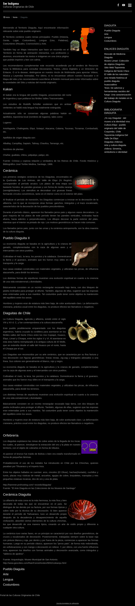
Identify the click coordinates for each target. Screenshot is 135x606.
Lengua (8, 579)
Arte (6, 574)
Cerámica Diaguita (17, 494)
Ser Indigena (11, 3)
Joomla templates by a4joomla (67, 603)
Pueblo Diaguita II (16, 238)
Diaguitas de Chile (17, 313)
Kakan (8, 89)
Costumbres (11, 584)
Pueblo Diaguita (14, 569)
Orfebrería (10, 435)
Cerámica (10, 170)
